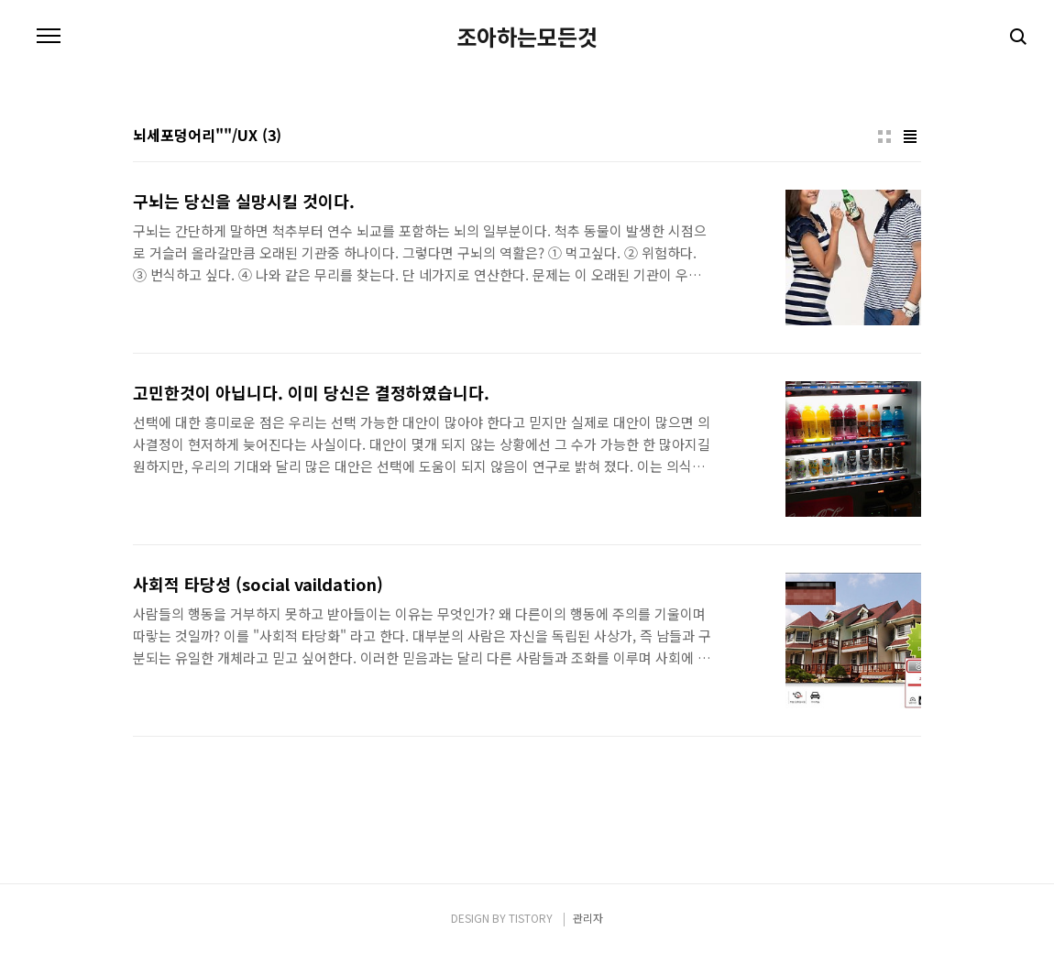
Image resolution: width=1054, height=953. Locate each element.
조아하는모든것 (527, 37)
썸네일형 (884, 137)
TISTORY (531, 918)
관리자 (588, 918)
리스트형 (910, 137)
